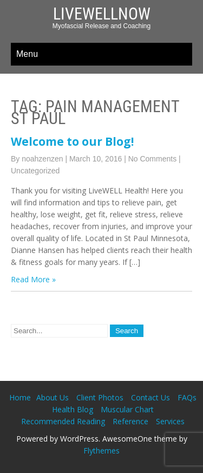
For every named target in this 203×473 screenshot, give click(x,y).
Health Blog (72, 409)
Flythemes (101, 450)
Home (20, 397)
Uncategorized (35, 170)
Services (170, 421)
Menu (27, 54)
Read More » (33, 279)
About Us (52, 397)
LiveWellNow (101, 13)
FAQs (187, 397)
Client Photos (99, 397)
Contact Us (150, 397)
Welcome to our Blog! (72, 141)
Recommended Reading (63, 421)
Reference (130, 421)
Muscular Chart (127, 409)
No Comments (152, 158)
